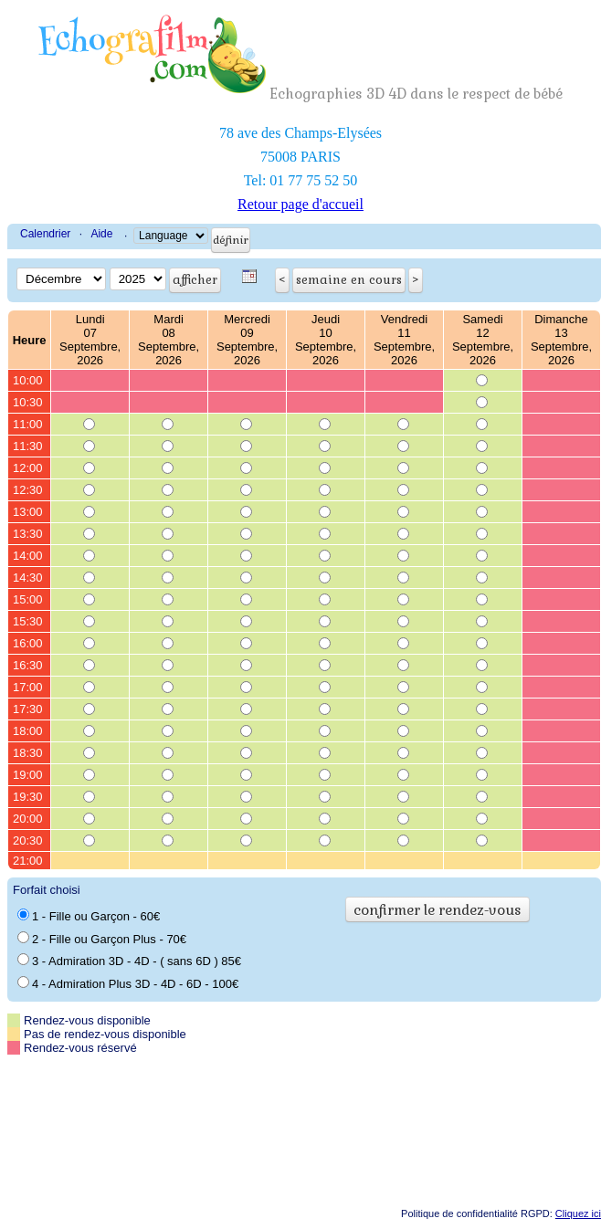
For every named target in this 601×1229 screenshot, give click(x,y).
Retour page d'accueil (300, 204)
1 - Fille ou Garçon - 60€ (88, 916)
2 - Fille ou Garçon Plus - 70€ (101, 938)
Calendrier (45, 233)
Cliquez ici (578, 1213)
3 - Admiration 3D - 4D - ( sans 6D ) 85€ (129, 960)
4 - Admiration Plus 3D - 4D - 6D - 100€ (127, 983)
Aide (101, 233)
